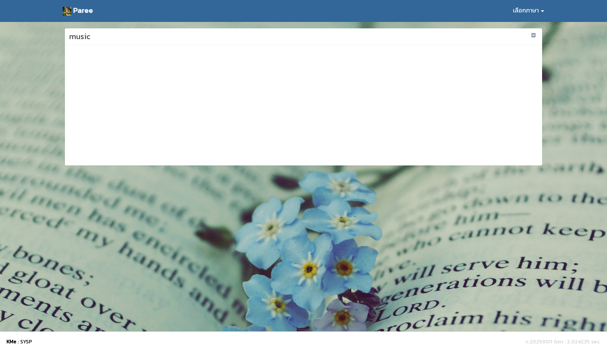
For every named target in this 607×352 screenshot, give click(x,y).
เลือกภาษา (528, 10)
